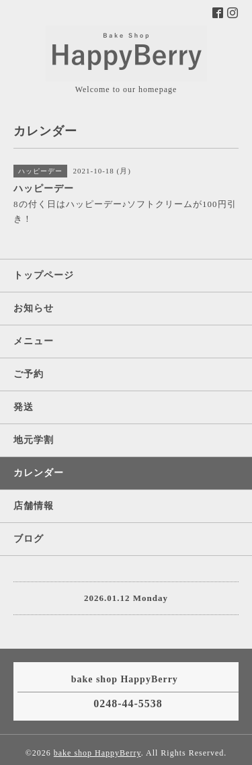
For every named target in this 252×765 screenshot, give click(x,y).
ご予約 (28, 374)
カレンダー (38, 473)
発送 (23, 407)
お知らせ (33, 308)
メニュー (33, 341)
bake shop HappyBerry (97, 753)
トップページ (43, 275)
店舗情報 (33, 506)
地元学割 (33, 440)
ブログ (28, 539)
